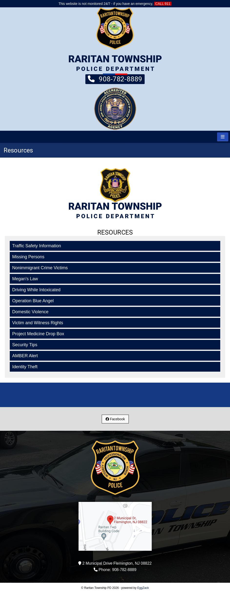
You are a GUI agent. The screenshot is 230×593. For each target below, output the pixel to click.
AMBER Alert (25, 355)
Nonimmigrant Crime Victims (40, 267)
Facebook (115, 419)
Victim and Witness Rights (37, 322)
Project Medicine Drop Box (38, 333)
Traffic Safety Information (36, 245)
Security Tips (24, 344)
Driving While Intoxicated (36, 289)
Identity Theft (25, 366)
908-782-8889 (115, 78)
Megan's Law (25, 278)
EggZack (143, 588)
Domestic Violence (30, 311)
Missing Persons (28, 256)
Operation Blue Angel (33, 300)
